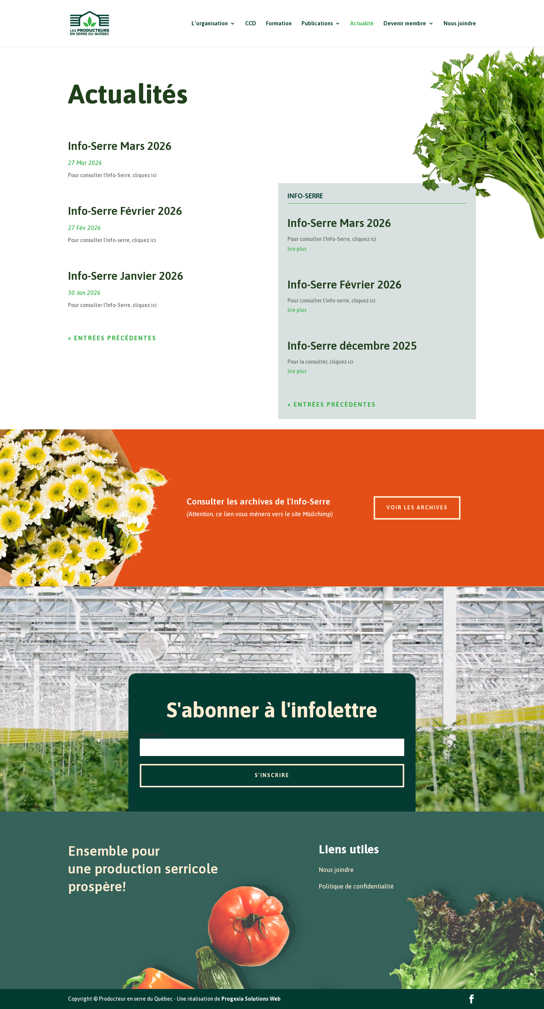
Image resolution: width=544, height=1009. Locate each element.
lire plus (296, 249)
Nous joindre (460, 23)
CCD (250, 23)
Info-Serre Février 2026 (125, 210)
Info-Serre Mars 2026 (120, 145)
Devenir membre (404, 23)
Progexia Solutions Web (251, 999)
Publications (317, 23)
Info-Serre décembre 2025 (352, 345)
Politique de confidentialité (356, 886)
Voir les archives (417, 508)
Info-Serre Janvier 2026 (125, 275)
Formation (279, 23)
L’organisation (210, 23)
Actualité (362, 23)
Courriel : (152, 734)
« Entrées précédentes (112, 338)
